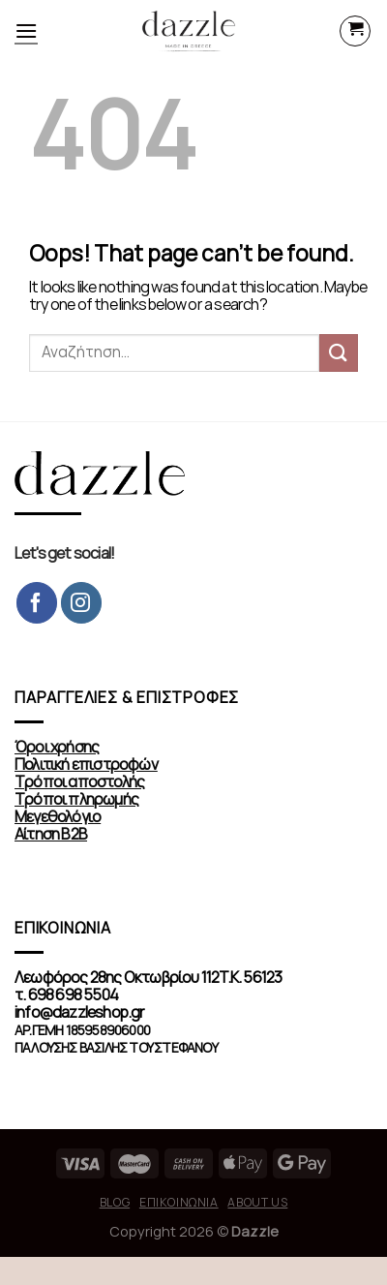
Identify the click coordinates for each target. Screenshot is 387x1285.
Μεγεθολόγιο (58, 817)
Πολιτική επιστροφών (86, 764)
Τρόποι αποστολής (79, 782)
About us (257, 1202)
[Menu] (26, 30)
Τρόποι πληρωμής (76, 799)
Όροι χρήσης (57, 747)
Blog (115, 1202)
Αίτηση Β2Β (51, 834)
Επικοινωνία (179, 1202)
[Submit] (338, 353)
